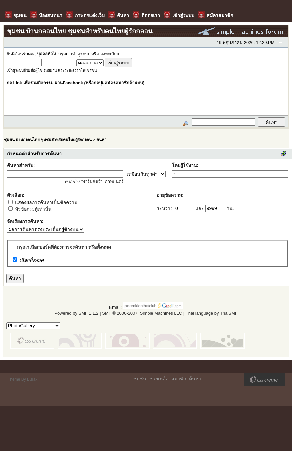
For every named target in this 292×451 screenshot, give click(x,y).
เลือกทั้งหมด (31, 260)
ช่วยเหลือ (158, 378)
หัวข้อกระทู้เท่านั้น (30, 209)
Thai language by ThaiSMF (212, 313)
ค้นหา (101, 139)
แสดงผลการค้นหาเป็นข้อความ (42, 202)
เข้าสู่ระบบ (80, 54)
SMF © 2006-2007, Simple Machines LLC (142, 313)
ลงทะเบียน (109, 54)
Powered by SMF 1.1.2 (76, 313)
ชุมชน (139, 378)
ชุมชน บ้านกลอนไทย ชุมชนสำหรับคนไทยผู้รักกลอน (48, 139)
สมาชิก (178, 378)
